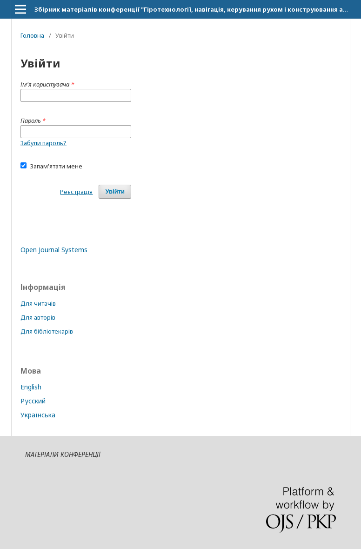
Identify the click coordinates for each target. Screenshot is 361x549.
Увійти (115, 191)
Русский (33, 400)
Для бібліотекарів (46, 331)
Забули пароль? (43, 143)
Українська (37, 414)
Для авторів (37, 317)
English (30, 386)
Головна (32, 35)
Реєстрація (76, 191)
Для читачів (38, 303)
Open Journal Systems (53, 249)
